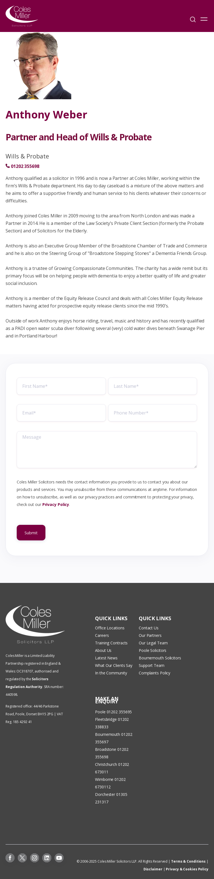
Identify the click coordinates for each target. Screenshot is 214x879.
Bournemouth (107, 734)
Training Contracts (111, 642)
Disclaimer (153, 869)
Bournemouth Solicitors (160, 658)
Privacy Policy (55, 506)
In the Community (111, 673)
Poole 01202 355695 (113, 711)
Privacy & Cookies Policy (187, 869)
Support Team (151, 665)
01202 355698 (25, 166)
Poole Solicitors (152, 650)
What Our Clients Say (114, 665)
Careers (102, 635)
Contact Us (149, 627)
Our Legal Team (153, 642)
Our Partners (150, 635)
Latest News (106, 658)
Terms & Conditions (188, 861)
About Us (103, 650)
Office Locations (109, 627)
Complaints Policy (154, 673)
